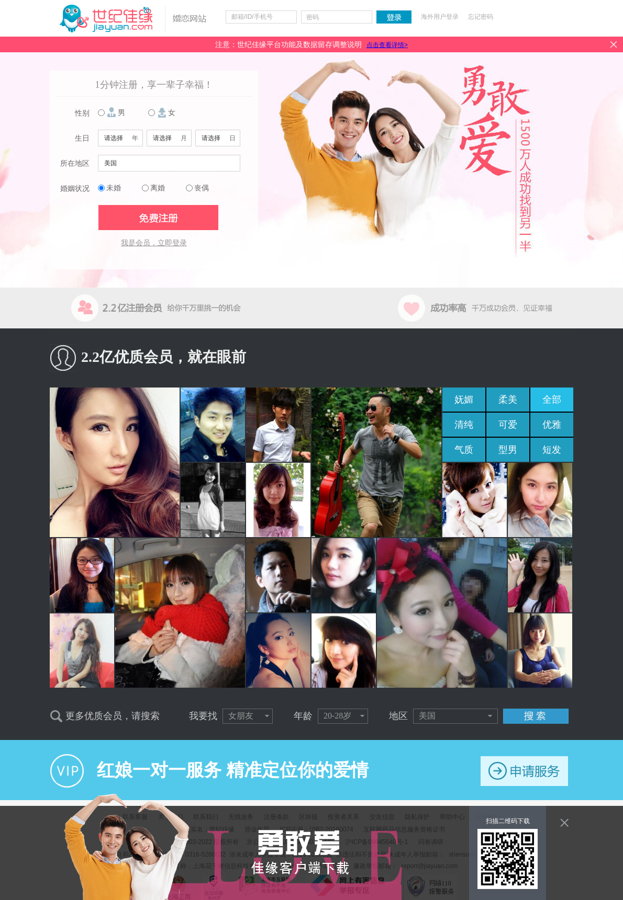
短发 (551, 450)
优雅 (551, 424)
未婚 (113, 188)
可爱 (507, 424)
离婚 (157, 188)
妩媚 (463, 399)
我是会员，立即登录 (154, 243)
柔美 (507, 399)
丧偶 (201, 188)
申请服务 (524, 771)
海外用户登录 (440, 16)
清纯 (463, 424)
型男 (507, 450)
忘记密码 (480, 16)
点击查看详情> (387, 45)
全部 (551, 399)
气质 (463, 450)
